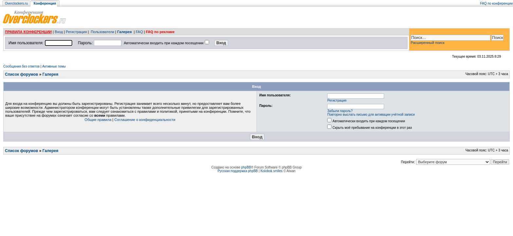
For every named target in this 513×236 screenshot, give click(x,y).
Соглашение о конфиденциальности (145, 120)
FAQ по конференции (496, 3)
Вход (59, 32)
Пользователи (102, 32)
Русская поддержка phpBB (238, 171)
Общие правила (98, 120)
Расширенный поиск (428, 43)
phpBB (246, 167)
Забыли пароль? (340, 111)
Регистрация (76, 32)
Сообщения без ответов (21, 66)
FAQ (139, 32)
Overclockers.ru (16, 3)
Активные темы (54, 66)
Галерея (124, 32)
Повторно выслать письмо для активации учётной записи (371, 114)
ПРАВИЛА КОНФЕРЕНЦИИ (28, 32)
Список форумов (21, 74)
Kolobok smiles (271, 171)
